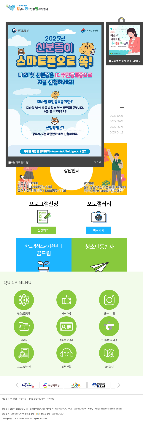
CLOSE (97, 162)
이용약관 (22, 398)
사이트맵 (50, 398)
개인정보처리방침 (9, 398)
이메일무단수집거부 (36, 398)
